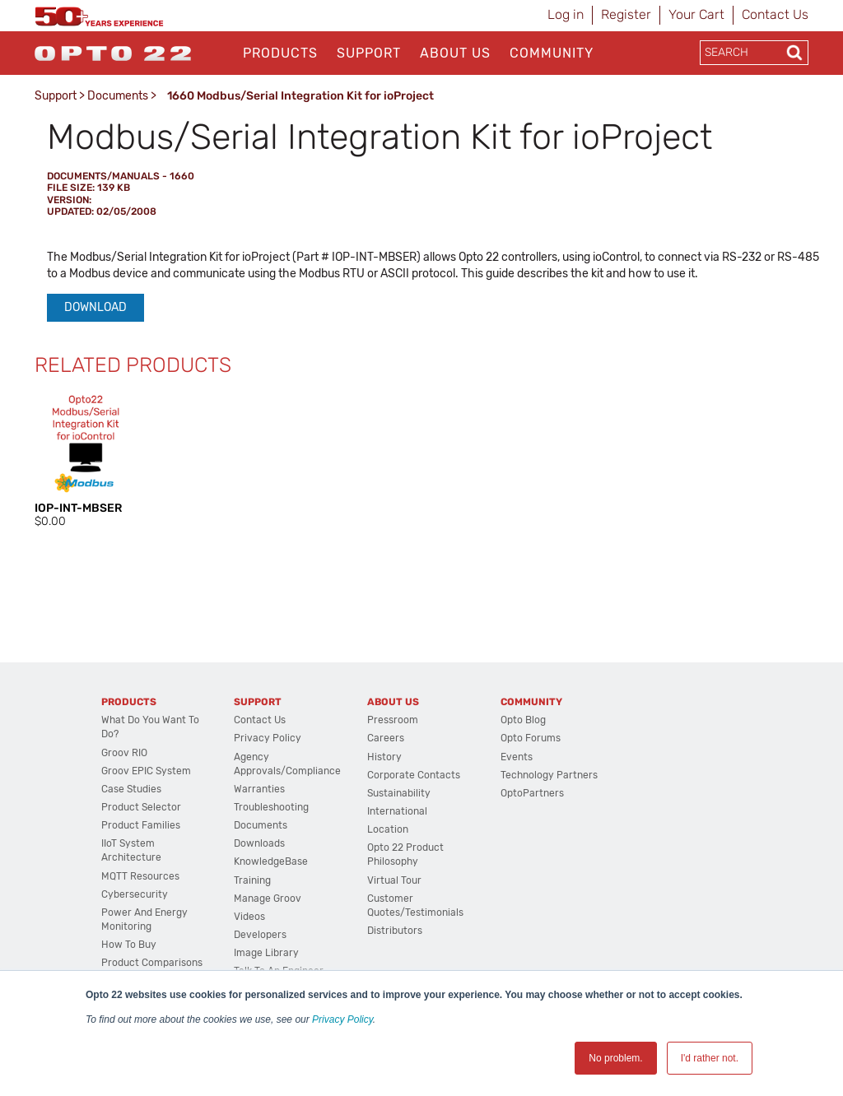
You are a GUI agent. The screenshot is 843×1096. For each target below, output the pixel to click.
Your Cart (696, 14)
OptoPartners (532, 793)
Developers (260, 934)
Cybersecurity (134, 894)
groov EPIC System (146, 771)
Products (280, 53)
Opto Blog (523, 720)
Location (387, 829)
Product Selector (141, 807)
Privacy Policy (342, 1019)
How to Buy (128, 944)
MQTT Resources (140, 876)
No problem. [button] (615, 1058)
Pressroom (392, 720)
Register (626, 14)
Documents (117, 96)
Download (95, 307)
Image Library (266, 953)
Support (369, 53)
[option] (86, 461)
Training (252, 880)
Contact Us (775, 14)
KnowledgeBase (271, 861)
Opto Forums (531, 738)
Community (552, 53)
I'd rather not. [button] (709, 1058)
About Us (455, 53)
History (384, 757)
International (397, 811)
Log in (565, 14)
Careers (385, 738)
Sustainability (399, 793)
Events (517, 757)
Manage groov (267, 898)
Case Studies (131, 789)
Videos (249, 916)
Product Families (140, 825)
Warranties (259, 789)
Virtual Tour (394, 880)
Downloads (259, 843)
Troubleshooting (271, 807)
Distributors (394, 930)
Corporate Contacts (413, 775)
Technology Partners (549, 775)
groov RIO (124, 753)
